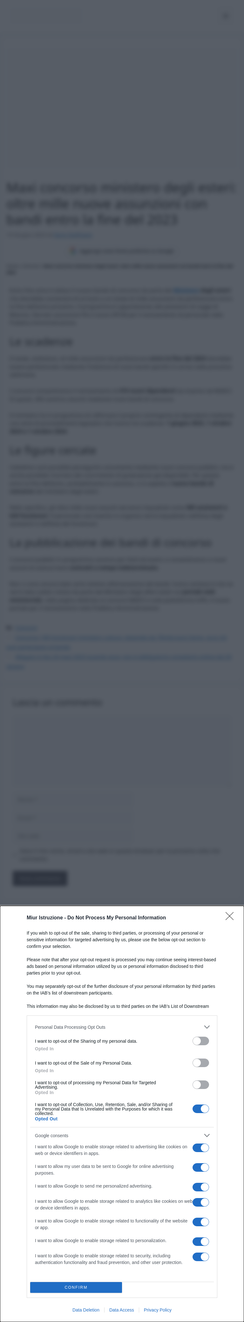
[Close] (232, 918)
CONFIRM (76, 1287)
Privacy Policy (158, 1309)
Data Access (121, 1309)
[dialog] (122, 1114)
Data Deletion (85, 1309)
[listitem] (122, 1027)
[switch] (201, 1041)
